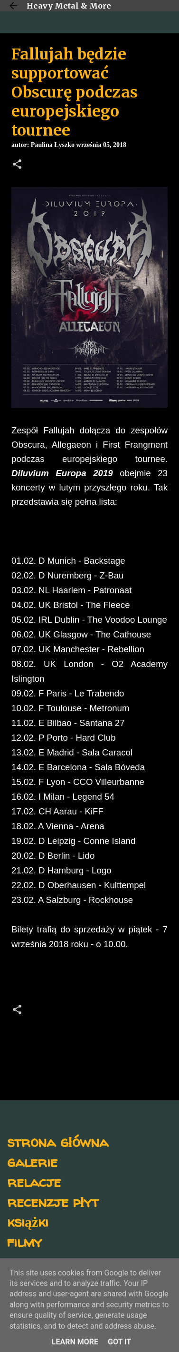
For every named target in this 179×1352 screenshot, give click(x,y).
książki (27, 1221)
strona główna (57, 1141)
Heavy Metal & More (69, 5)
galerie (32, 1161)
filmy (24, 1241)
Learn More (75, 1341)
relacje (34, 1181)
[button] (17, 165)
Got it (119, 1341)
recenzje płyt (52, 1201)
